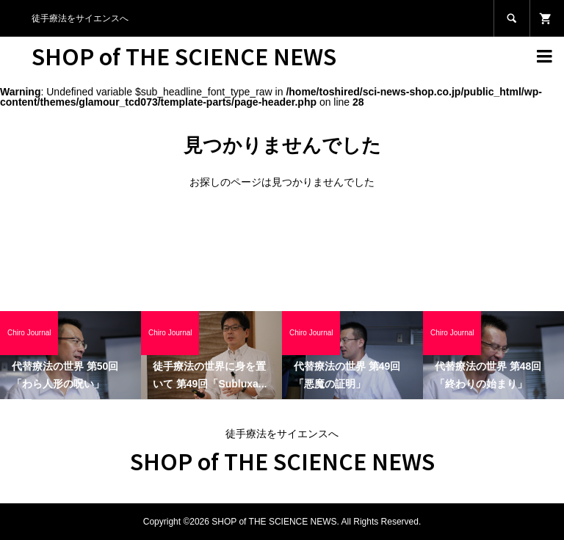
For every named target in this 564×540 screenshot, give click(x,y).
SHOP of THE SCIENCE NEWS (184, 56)
